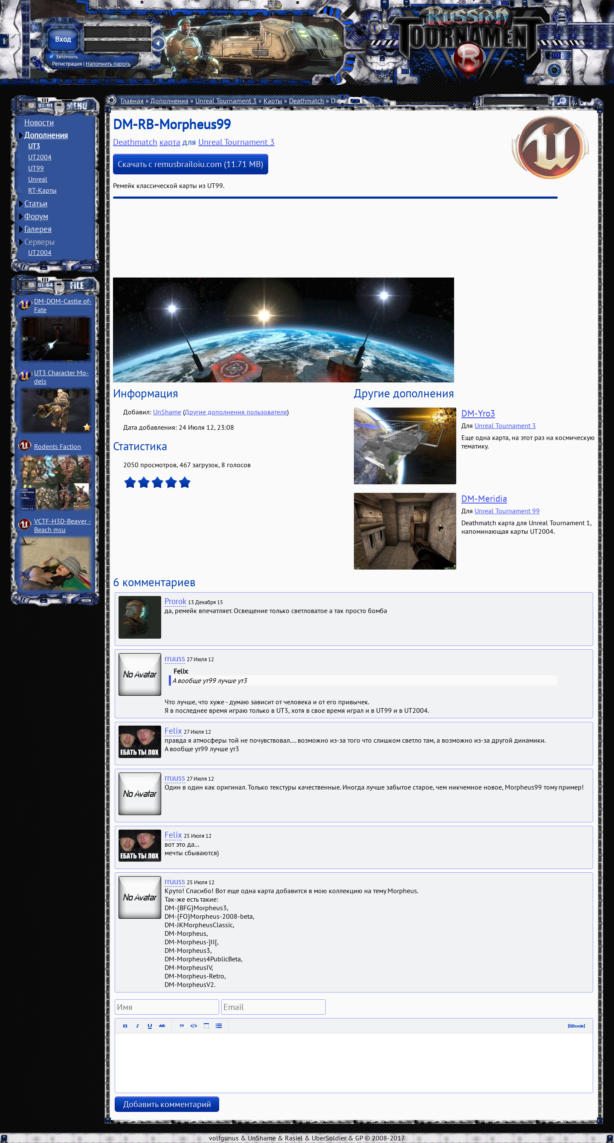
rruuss (175, 658)
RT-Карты (42, 190)
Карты (273, 100)
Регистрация (67, 63)
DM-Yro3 (478, 413)
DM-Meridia (484, 498)
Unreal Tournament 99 (507, 510)
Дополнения (46, 135)
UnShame (167, 412)
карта (169, 142)
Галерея (38, 229)
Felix (173, 731)
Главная (132, 100)
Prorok (175, 601)
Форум (36, 216)
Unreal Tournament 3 (226, 100)
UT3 (34, 146)
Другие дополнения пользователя (236, 412)
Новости (39, 122)
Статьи (35, 203)
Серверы (39, 242)
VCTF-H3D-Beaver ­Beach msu (62, 525)
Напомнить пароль (108, 63)
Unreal (37, 179)
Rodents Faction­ (57, 446)
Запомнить (63, 57)
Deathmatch (306, 100)
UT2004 (40, 157)
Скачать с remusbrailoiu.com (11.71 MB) (191, 164)
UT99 (36, 168)
